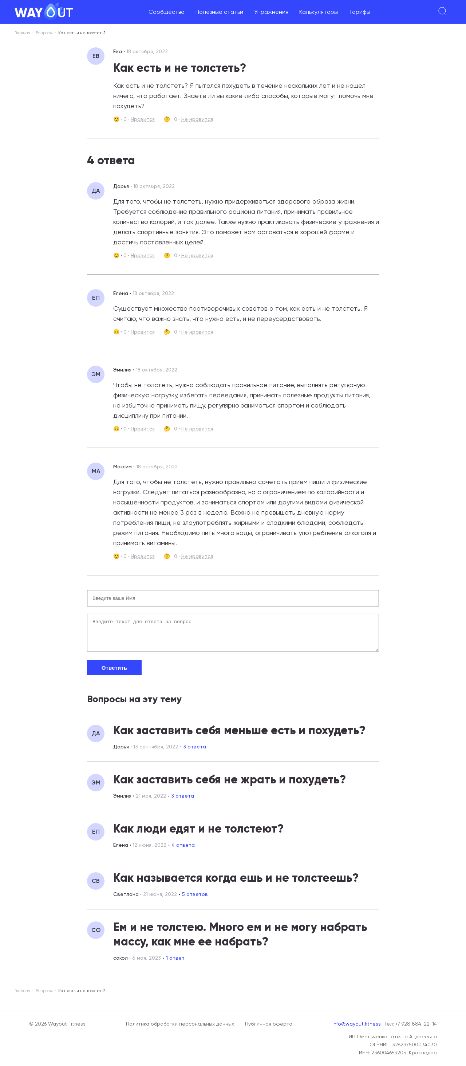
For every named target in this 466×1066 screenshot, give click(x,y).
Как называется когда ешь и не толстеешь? (236, 883)
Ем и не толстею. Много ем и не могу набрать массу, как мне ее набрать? (240, 939)
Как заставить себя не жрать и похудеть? (229, 785)
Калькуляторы (318, 11)
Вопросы (44, 33)
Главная (22, 33)
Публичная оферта (268, 1024)
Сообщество (167, 11)
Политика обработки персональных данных (180, 1024)
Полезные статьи (219, 11)
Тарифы (359, 11)
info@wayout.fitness (356, 1024)
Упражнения (271, 11)
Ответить (114, 673)
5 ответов (195, 899)
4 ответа (183, 850)
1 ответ (175, 963)
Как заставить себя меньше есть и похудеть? (239, 735)
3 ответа (194, 752)
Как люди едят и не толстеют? (198, 834)
